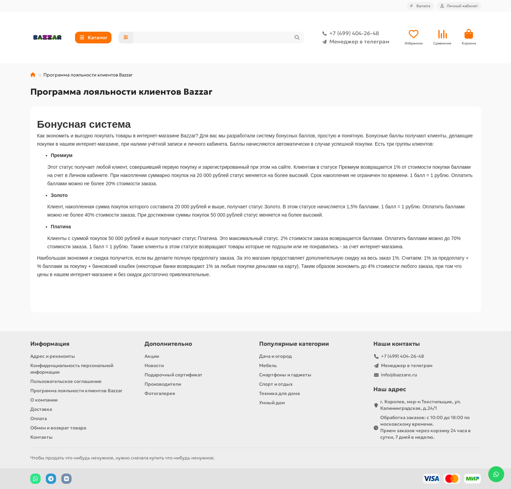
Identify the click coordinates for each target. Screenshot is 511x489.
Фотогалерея (160, 393)
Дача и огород (275, 356)
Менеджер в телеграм (354, 41)
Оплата (38, 419)
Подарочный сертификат (173, 375)
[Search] (218, 37)
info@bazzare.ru (399, 375)
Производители (163, 384)
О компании (43, 400)
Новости (154, 365)
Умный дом (272, 403)
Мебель (268, 365)
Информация (50, 343)
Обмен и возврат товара (58, 428)
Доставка (41, 409)
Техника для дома (279, 393)
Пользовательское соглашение (66, 381)
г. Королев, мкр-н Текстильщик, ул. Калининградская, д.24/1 (420, 405)
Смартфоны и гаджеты (285, 375)
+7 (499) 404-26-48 (349, 33)
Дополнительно (168, 343)
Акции (152, 356)
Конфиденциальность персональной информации (71, 369)
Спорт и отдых (275, 384)
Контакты (41, 437)
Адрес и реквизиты (52, 356)
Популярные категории (294, 343)
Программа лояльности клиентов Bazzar (76, 391)
